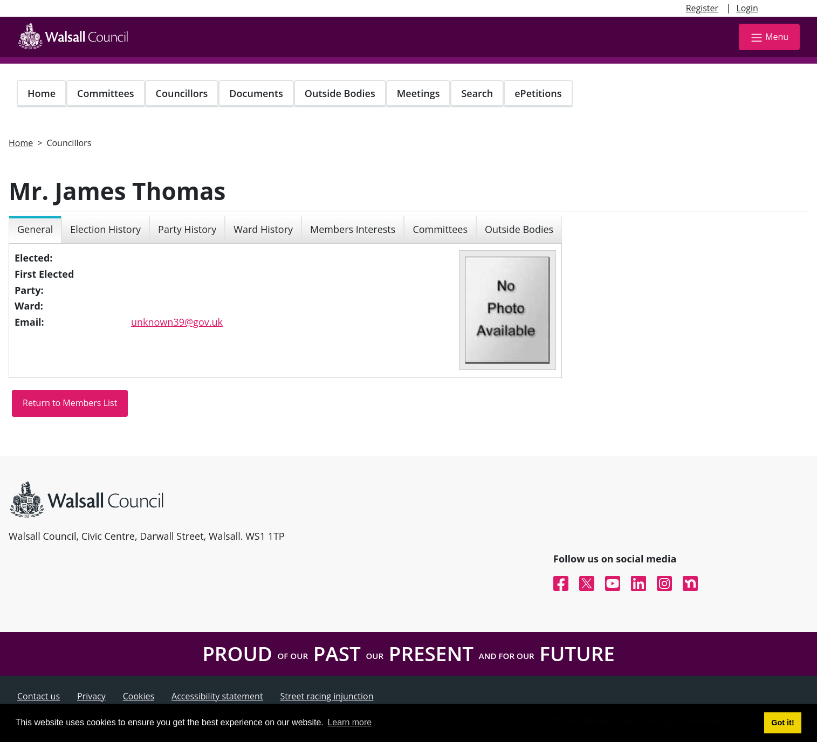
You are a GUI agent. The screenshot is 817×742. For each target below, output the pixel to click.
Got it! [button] (782, 722)
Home (42, 93)
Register (702, 8)
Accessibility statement (217, 696)
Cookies (138, 696)
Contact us (38, 696)
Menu (769, 37)
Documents (256, 93)
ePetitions (537, 93)
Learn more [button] (349, 722)
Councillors (182, 93)
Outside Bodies (340, 93)
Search (477, 93)
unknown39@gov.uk (177, 321)
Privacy (91, 696)
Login (747, 8)
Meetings (418, 93)
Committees (105, 93)
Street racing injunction (327, 696)
